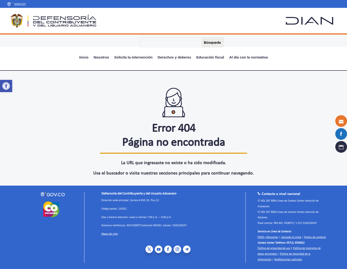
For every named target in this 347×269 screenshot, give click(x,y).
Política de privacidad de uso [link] (274, 248)
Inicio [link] (83, 57)
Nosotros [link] (101, 57)
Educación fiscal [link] (210, 57)
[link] (6, 86)
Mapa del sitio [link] (109, 234)
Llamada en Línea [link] (291, 237)
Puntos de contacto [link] (315, 237)
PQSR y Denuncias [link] (268, 237)
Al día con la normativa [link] (248, 57)
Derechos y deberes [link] (174, 57)
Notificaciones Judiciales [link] (288, 259)
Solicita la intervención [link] (133, 57)
